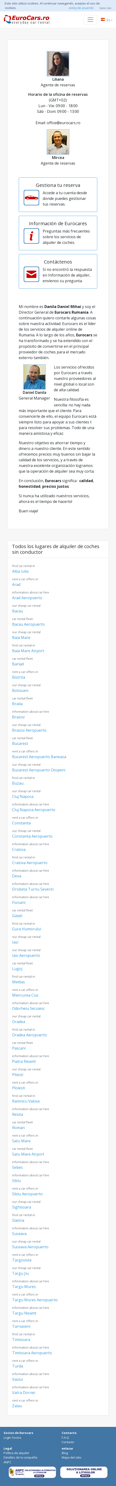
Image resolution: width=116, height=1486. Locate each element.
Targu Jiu (26, 1271)
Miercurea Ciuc (25, 993)
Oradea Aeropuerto (29, 1032)
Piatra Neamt (30, 1059)
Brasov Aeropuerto (29, 728)
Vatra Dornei (30, 1390)
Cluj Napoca (26, 794)
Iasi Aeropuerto (26, 953)
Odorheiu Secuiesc (30, 1006)
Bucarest (22, 741)
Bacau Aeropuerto (28, 622)
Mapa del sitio (71, 1457)
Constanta (25, 820)
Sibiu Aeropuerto (27, 1191)
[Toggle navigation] (90, 19)
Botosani (26, 688)
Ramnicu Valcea (26, 1099)
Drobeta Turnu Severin (33, 887)
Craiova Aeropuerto (29, 860)
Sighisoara (26, 1205)
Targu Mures (30, 1284)
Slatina (23, 1218)
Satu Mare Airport (28, 1152)
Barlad (22, 661)
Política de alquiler (16, 1453)
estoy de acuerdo (81, 8)
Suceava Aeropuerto (30, 1244)
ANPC (7, 1462)
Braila (22, 701)
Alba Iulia (23, 569)
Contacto (68, 1442)
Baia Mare (26, 635)
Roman (22, 1125)
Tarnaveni (25, 1324)
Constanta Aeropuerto (32, 834)
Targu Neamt (30, 1311)
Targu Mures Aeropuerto (35, 1297)
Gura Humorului (26, 926)
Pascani (22, 1046)
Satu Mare (25, 1138)
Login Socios (12, 1437)
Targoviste (25, 1258)
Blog (65, 1453)
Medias (23, 979)
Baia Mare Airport (28, 648)
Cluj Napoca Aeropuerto (33, 807)
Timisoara (23, 1337)
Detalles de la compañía (20, 1457)
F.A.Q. (66, 1437)
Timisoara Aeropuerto (32, 1350)
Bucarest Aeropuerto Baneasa (39, 754)
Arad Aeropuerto (30, 595)
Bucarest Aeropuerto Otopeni (38, 767)
